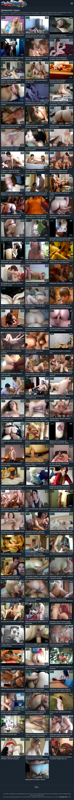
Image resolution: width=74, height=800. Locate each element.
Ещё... (37, 787)
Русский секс (63, 797)
